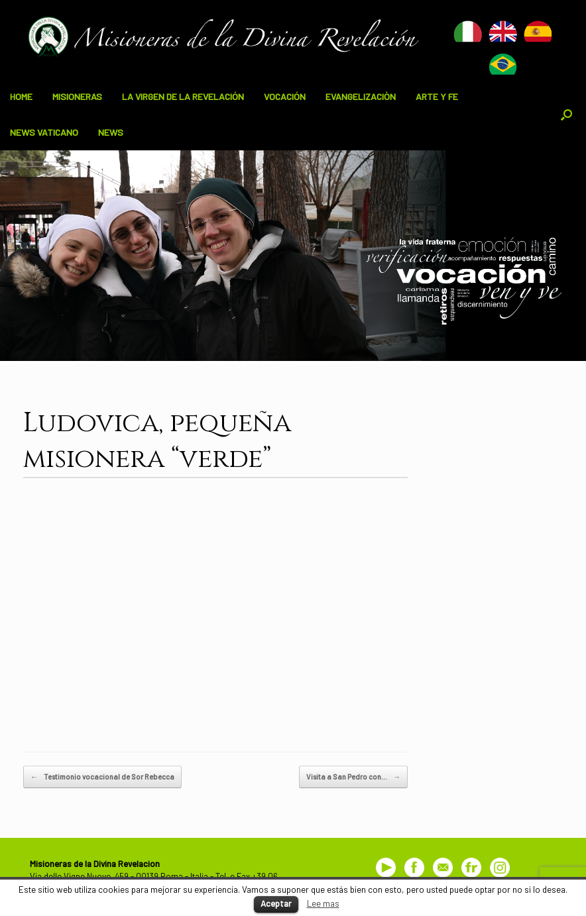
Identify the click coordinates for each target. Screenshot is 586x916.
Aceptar (276, 903)
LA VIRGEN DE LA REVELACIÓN (183, 96)
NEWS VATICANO (44, 132)
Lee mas (323, 903)
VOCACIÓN (285, 96)
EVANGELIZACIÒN (360, 96)
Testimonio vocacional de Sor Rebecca (102, 777)
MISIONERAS (77, 96)
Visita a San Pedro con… (353, 777)
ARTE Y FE (437, 96)
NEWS (110, 132)
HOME (21, 96)
